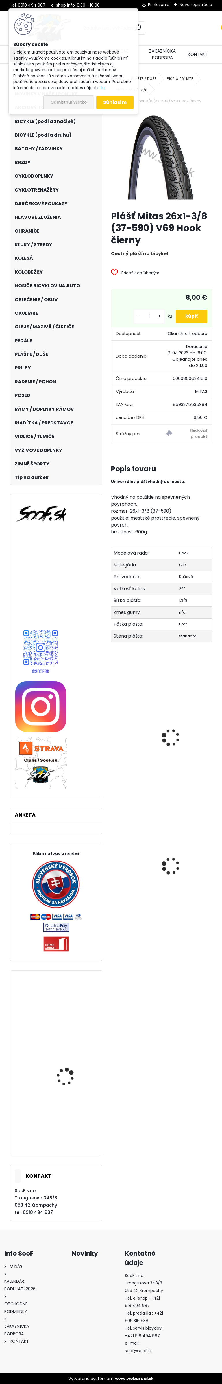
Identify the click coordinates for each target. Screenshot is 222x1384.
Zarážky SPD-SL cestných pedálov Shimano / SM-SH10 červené (67, 1023)
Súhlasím (115, 102)
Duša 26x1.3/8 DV (134, 718)
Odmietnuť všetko (69, 102)
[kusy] (145, 316)
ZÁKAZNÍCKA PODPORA (162, 54)
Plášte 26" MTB (180, 78)
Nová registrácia (196, 5)
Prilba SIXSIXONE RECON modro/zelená (72, 1134)
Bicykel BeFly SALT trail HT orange (70, 1081)
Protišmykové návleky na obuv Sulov (133, 880)
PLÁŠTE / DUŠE (144, 78)
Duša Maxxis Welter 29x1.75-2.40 (184, 867)
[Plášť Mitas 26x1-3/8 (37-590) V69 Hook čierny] (161, 158)
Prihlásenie (158, 5)
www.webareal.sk (134, 1378)
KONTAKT (198, 54)
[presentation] (113, 731)
